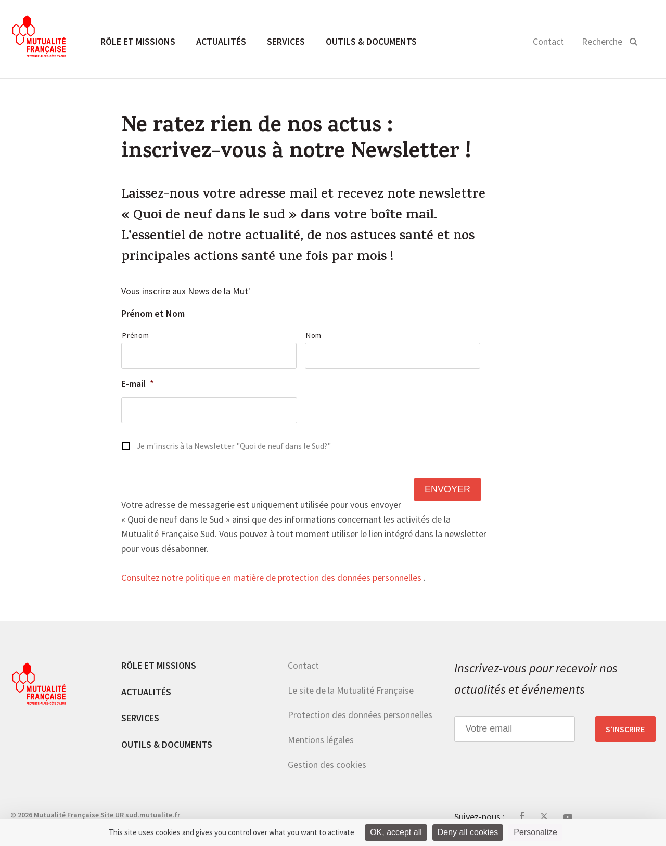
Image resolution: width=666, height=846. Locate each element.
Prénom (135, 335)
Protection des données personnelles (360, 715)
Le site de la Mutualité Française (351, 690)
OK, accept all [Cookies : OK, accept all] (396, 832)
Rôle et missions (137, 41)
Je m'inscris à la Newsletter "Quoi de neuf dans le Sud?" (234, 446)
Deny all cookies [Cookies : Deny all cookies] (468, 832)
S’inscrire (625, 729)
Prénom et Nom (153, 313)
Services (286, 41)
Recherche (602, 41)
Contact (548, 41)
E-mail (137, 383)
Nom (313, 335)
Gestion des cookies (327, 765)
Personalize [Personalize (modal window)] (535, 832)
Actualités (221, 41)
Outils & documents (371, 41)
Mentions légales (321, 740)
